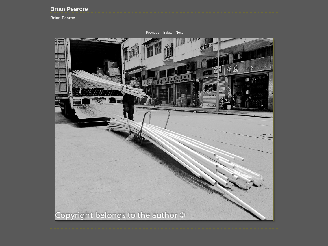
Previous (153, 33)
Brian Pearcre (69, 9)
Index (167, 33)
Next (179, 33)
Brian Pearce (62, 18)
